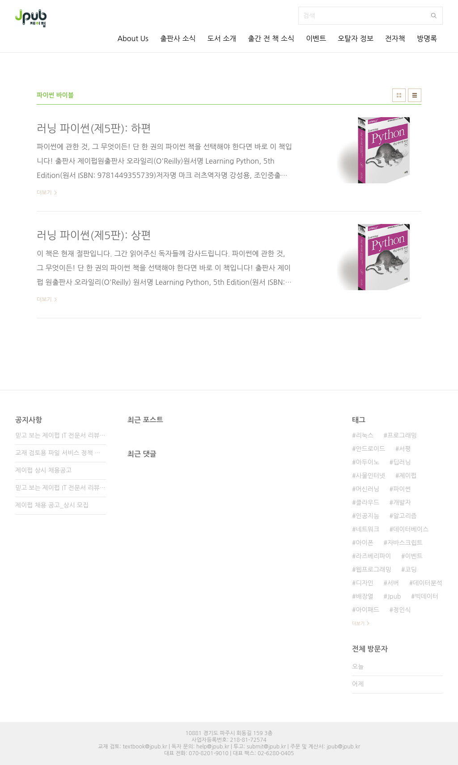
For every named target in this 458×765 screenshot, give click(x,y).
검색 (433, 15)
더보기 (358, 623)
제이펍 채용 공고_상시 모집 (52, 505)
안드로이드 (370, 449)
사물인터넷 (370, 476)
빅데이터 (426, 596)
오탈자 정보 (355, 38)
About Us (132, 38)
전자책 (395, 38)
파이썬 (402, 489)
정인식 (402, 610)
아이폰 (364, 543)
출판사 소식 (178, 38)
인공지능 (367, 516)
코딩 (410, 569)
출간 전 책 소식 (271, 38)
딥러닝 (402, 462)
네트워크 (367, 529)
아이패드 (367, 610)
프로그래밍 (402, 435)
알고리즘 (405, 516)
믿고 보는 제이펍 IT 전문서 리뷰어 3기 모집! (60, 435)
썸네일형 (399, 95)
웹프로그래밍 (373, 569)
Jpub (394, 596)
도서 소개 (222, 38)
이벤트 (316, 38)
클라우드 (367, 502)
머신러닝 (367, 489)
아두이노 (367, 462)
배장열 (364, 596)
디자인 (364, 583)
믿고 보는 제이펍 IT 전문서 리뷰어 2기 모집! (60, 488)
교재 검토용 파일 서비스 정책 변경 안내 (60, 453)
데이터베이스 (410, 529)
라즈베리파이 (373, 556)
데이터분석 (427, 583)
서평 (405, 449)
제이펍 (407, 476)
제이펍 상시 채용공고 (43, 470)
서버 (393, 583)
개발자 (402, 502)
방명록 (427, 38)
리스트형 (414, 95)
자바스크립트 (405, 543)
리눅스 (364, 435)
